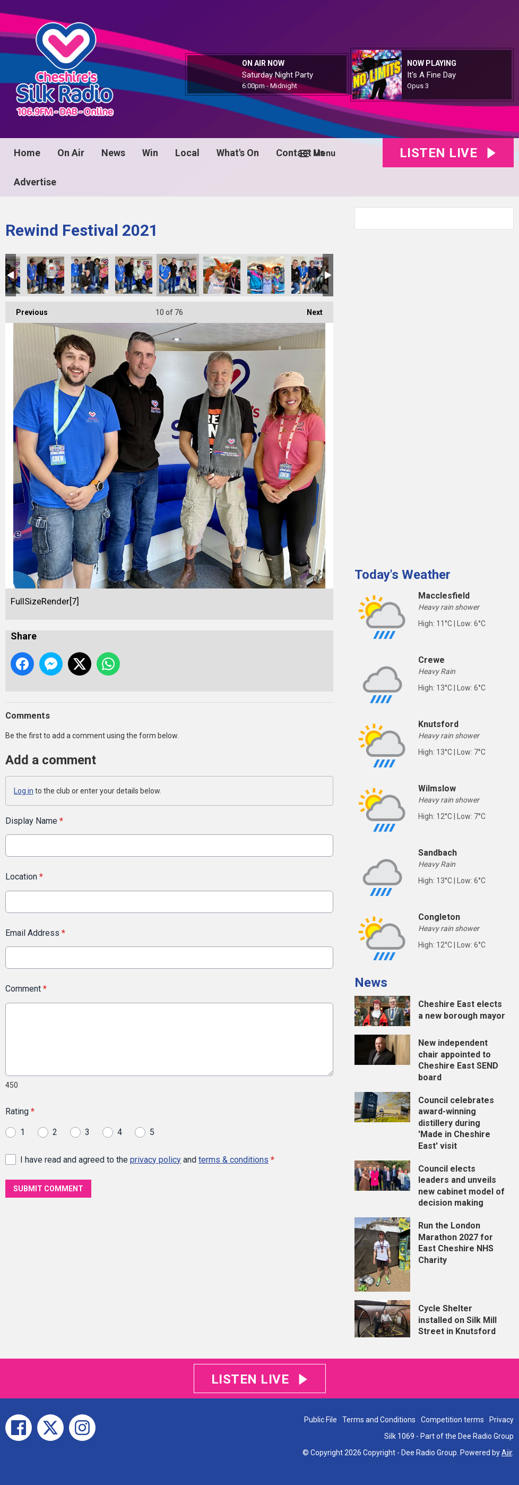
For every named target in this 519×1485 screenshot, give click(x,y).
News (113, 152)
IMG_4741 (45, 275)
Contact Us (300, 152)
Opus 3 (418, 86)
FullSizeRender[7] (177, 275)
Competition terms (452, 1419)
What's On (238, 152)
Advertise (35, 181)
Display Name (34, 821)
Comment (26, 989)
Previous (26, 309)
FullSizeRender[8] (89, 275)
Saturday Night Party (277, 75)
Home (27, 152)
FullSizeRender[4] (309, 275)
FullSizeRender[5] (221, 275)
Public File (320, 1419)
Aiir (506, 1452)
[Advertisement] (434, 394)
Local (187, 152)
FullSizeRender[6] (265, 275)
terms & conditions (233, 1159)
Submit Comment (48, 1188)
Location (24, 877)
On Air (70, 152)
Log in (23, 791)
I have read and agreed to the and (147, 1159)
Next (309, 309)
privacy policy (155, 1159)
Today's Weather (402, 574)
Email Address (35, 932)
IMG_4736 (133, 275)
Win (150, 152)
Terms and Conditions (379, 1419)
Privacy (501, 1419)
